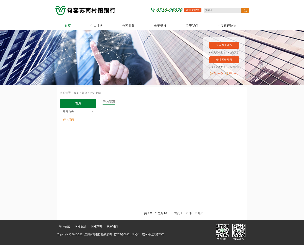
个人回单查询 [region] (218, 52)
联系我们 (112, 226)
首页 (68, 25)
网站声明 (96, 226)
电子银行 (160, 25)
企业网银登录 (224, 59)
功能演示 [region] (234, 52)
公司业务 (128, 25)
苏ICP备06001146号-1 (126, 234)
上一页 (184, 213)
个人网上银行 (224, 45)
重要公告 (78, 112)
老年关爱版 (193, 10)
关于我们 (192, 25)
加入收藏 (64, 226)
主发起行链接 (227, 25)
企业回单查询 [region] (218, 67)
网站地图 (80, 226)
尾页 (200, 213)
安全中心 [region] (218, 73)
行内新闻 (95, 92)
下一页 (193, 213)
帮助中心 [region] (233, 73)
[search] (222, 10)
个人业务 (96, 25)
